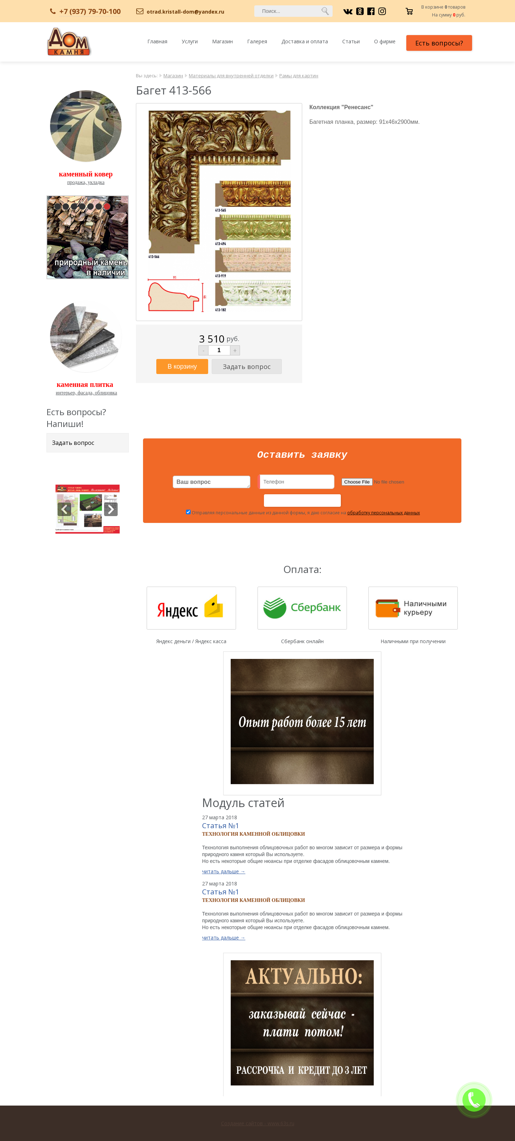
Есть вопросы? (439, 43)
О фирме (385, 41)
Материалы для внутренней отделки (231, 75)
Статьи (351, 41)
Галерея (257, 41)
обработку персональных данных (383, 515)
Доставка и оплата (304, 41)
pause (88, 235)
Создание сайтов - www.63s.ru (257, 1123)
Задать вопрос (73, 443)
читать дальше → (223, 873)
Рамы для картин (298, 75)
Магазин (222, 41)
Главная (157, 41)
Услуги (190, 41)
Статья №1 (220, 827)
